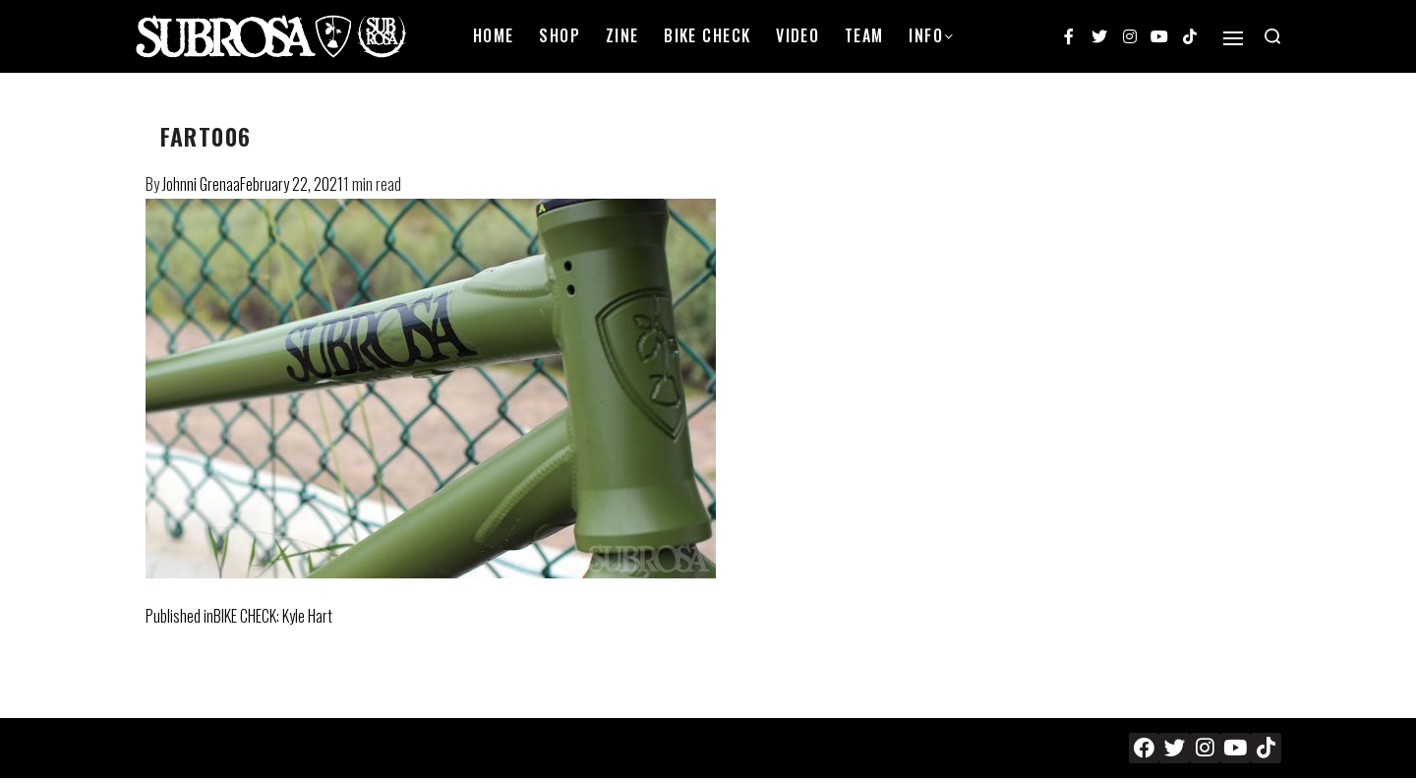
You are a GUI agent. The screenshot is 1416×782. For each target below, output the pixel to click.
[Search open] (1272, 36)
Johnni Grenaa (201, 184)
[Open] (1233, 38)
